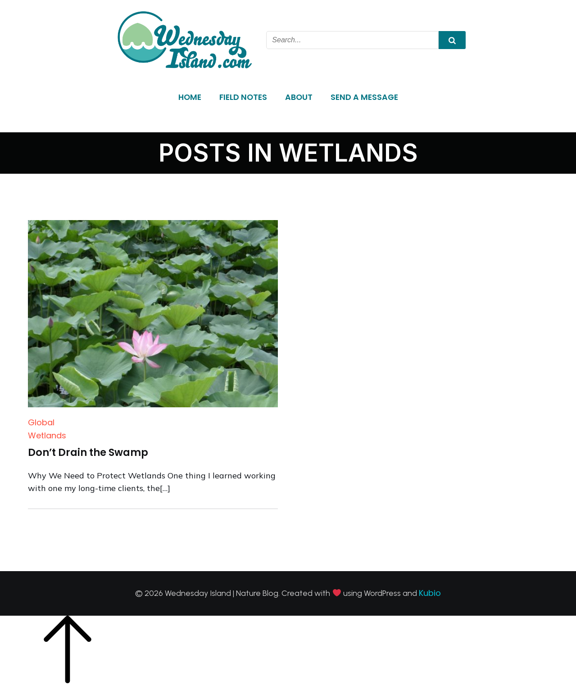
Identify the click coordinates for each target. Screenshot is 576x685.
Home (189, 97)
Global (41, 422)
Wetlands (47, 435)
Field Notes (243, 97)
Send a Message (364, 97)
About (299, 97)
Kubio (430, 593)
